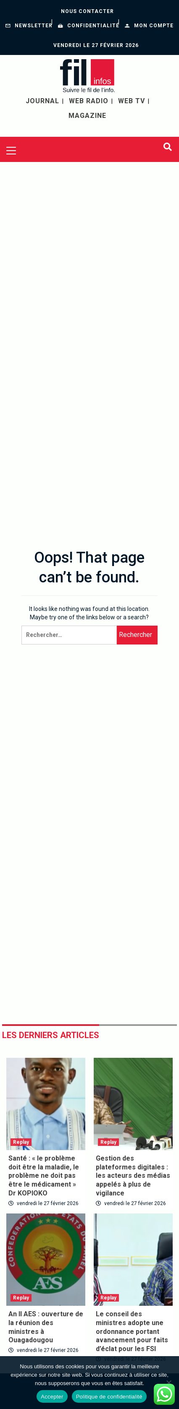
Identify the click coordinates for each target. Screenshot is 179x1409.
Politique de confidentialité (109, 1396)
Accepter (52, 1396)
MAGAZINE (87, 116)
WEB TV (131, 101)
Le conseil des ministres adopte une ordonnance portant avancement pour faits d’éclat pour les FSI (132, 1331)
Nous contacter (87, 11)
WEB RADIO (88, 101)
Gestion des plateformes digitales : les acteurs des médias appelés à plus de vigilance (133, 1175)
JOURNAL (42, 101)
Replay (21, 1142)
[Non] (168, 1382)
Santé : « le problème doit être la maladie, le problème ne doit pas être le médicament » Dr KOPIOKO (43, 1175)
